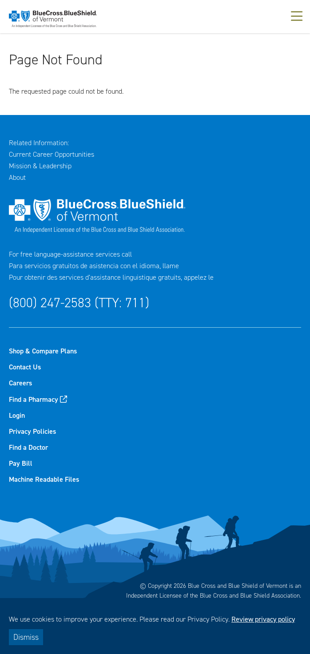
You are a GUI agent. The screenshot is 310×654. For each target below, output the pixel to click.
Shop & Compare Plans (43, 351)
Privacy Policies (32, 431)
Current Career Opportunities (51, 154)
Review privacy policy (263, 619)
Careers (20, 383)
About (17, 177)
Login (17, 415)
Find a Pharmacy (33, 399)
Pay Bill (20, 463)
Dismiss (26, 637)
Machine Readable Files (44, 479)
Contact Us (25, 367)
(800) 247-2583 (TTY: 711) (79, 303)
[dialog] (155, 626)
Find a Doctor (28, 447)
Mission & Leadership (40, 165)
